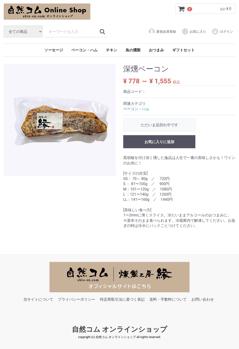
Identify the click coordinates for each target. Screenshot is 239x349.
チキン (111, 50)
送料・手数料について (168, 299)
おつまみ (156, 50)
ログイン (222, 31)
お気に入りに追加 (159, 142)
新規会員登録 (162, 31)
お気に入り (194, 31)
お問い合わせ (202, 299)
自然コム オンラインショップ (119, 329)
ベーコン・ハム (84, 50)
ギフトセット (183, 50)
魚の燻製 (133, 50)
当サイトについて (38, 299)
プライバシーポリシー (76, 299)
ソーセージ (53, 50)
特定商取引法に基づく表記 (122, 299)
